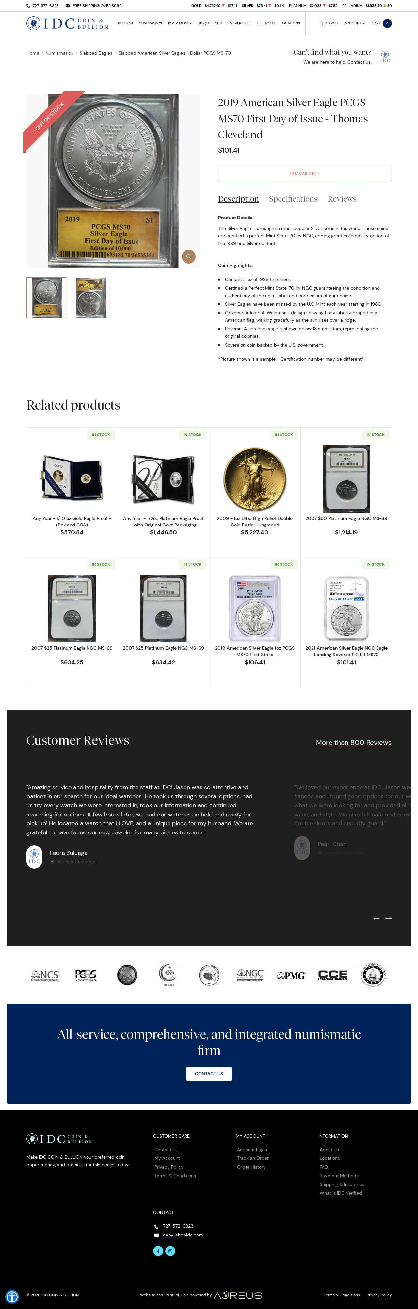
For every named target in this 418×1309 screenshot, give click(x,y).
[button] (12, 1296)
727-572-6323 (46, 5)
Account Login (252, 1150)
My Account (167, 1158)
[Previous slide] (376, 919)
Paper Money (179, 23)
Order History (251, 1167)
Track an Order (253, 1158)
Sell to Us (265, 23)
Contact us (359, 62)
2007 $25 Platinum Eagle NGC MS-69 (72, 648)
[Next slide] (388, 919)
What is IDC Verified (341, 1193)
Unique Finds (210, 23)
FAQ (324, 1167)
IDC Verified (239, 23)
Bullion (125, 23)
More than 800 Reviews (354, 742)
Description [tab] (238, 198)
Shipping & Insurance (342, 1184)
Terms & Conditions (175, 1176)
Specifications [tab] (293, 198)
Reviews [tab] (342, 198)
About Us (329, 1150)
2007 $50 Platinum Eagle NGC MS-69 (346, 518)
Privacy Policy (169, 1167)
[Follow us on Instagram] (170, 1251)
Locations (290, 23)
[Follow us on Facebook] (158, 1251)
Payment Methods (339, 1176)
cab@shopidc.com (183, 1235)
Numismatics (150, 23)
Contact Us (209, 1073)
